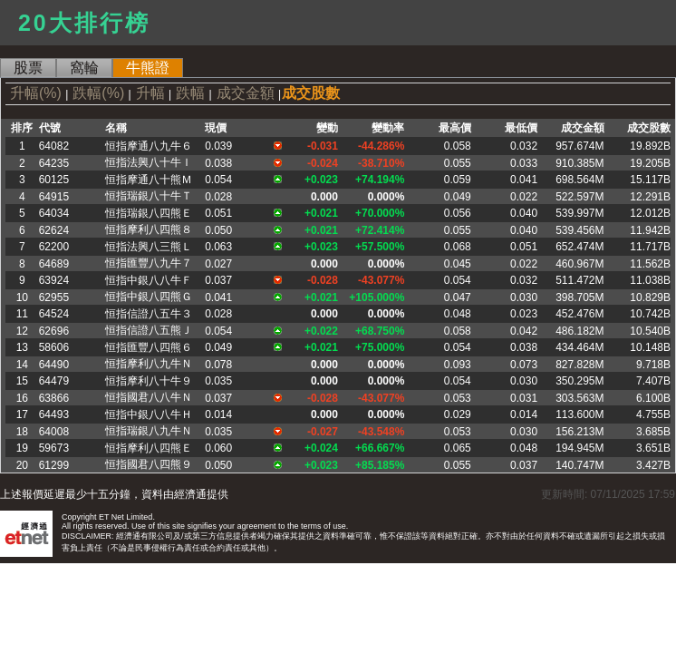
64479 (54, 381)
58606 (54, 347)
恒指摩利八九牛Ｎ (148, 363)
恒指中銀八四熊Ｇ (148, 296)
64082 (54, 146)
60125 (54, 179)
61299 (54, 465)
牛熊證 (147, 67)
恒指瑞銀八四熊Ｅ (148, 213)
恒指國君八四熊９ (148, 464)
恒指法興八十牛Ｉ (148, 162)
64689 (54, 264)
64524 (54, 313)
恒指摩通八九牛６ (148, 146)
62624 (54, 230)
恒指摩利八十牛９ (148, 381)
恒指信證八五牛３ (148, 313)
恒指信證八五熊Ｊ (148, 330)
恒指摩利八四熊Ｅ (148, 448)
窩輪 (84, 67)
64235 (54, 163)
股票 (28, 67)
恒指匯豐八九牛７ (148, 263)
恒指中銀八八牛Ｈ (148, 414)
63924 (54, 280)
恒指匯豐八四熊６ (148, 347)
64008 (54, 431)
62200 (54, 246)
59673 (54, 448)
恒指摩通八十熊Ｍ (148, 179)
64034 (54, 213)
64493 (54, 414)
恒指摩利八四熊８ (148, 229)
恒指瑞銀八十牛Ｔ (148, 196)
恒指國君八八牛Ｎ (148, 397)
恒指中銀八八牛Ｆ (148, 280)
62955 (54, 297)
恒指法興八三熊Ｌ (148, 246)
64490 (54, 364)
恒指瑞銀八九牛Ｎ (148, 430)
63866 (54, 398)
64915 (54, 196)
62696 (54, 331)
